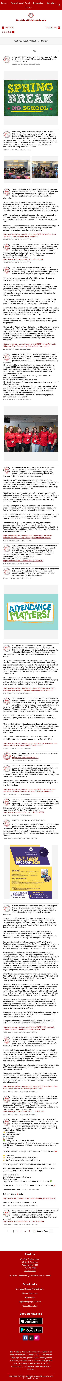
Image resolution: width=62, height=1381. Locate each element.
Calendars (51, 3)
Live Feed (44, 41)
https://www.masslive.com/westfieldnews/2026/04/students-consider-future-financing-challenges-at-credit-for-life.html (27, 536)
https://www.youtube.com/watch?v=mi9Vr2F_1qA (23, 259)
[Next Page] (34, 1231)
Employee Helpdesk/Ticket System (30, 1289)
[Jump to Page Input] (51, 1231)
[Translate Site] (52, 27)
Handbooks (30, 1297)
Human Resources (30, 1293)
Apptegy (36, 1378)
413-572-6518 (30, 1271)
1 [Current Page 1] (13, 1231)
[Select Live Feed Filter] (45, 51)
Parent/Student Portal (20, 3)
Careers (4, 3)
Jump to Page (42, 1231)
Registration (38, 3)
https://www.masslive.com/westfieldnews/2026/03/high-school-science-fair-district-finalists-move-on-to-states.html (29, 1028)
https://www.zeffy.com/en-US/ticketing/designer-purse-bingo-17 (29, 1198)
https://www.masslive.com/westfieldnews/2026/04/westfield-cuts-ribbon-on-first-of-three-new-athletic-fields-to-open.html (29, 345)
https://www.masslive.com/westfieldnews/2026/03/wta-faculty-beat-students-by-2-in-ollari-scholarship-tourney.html (30, 1087)
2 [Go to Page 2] (17, 1231)
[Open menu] (7, 27)
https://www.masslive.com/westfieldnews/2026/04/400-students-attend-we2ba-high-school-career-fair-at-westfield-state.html (29, 689)
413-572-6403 (30, 1268)
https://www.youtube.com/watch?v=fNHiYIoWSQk (23, 812)
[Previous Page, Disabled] (8, 1231)
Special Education (30, 1306)
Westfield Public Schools (25, 41)
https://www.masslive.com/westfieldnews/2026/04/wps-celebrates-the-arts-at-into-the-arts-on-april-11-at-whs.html (30, 744)
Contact (28, 7)
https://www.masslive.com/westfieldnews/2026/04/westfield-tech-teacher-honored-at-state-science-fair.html (29, 235)
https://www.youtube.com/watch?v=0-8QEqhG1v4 (23, 1221)
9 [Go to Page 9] (29, 1231)
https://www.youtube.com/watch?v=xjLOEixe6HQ (23, 561)
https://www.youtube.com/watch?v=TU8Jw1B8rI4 (23, 1111)
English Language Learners (30, 1302)
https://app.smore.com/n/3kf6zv (25, 758)
